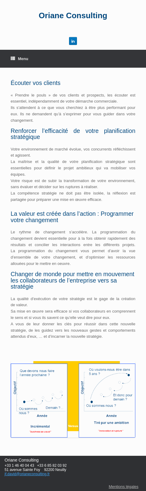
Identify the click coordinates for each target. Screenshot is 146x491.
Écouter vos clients (36, 83)
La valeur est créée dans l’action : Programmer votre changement (72, 216)
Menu (19, 59)
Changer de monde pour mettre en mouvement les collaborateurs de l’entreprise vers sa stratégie (72, 280)
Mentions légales (123, 486)
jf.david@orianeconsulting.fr (27, 474)
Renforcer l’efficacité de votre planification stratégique (73, 134)
